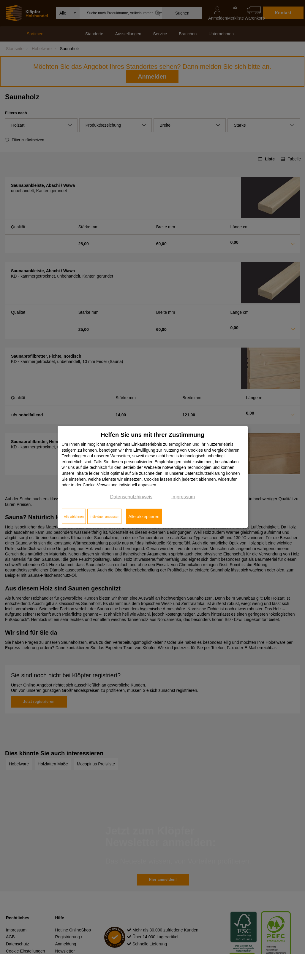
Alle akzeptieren (143, 516)
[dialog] (153, 477)
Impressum (183, 496)
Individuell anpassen (104, 516)
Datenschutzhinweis (131, 496)
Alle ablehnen (74, 516)
